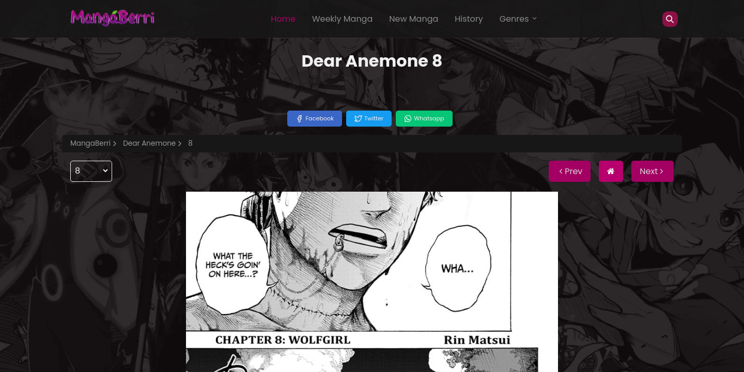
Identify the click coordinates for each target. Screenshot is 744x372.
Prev (570, 171)
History (469, 19)
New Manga (413, 19)
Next (652, 171)
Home (283, 19)
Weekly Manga (342, 19)
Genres (519, 19)
